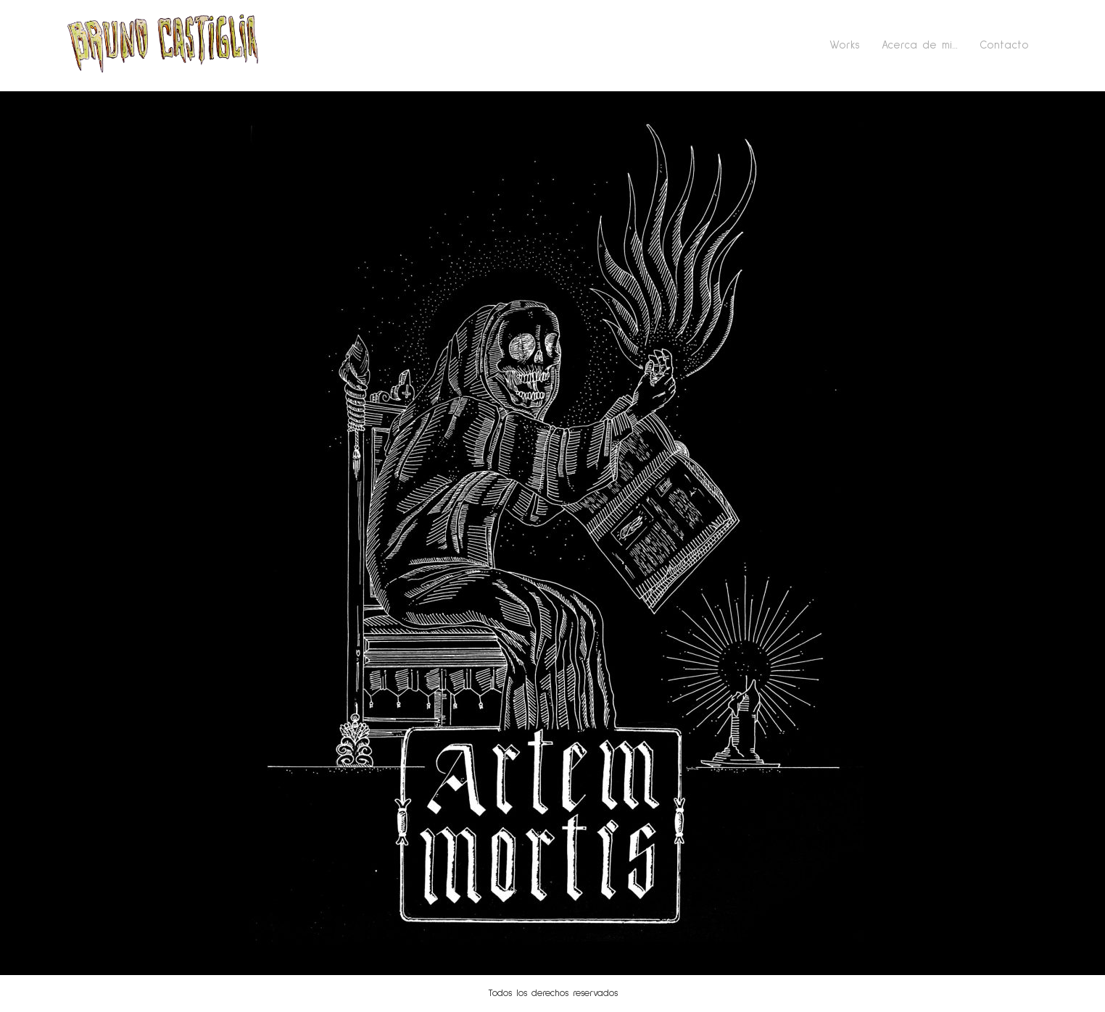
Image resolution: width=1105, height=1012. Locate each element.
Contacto (1004, 45)
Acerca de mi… (920, 45)
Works (844, 45)
